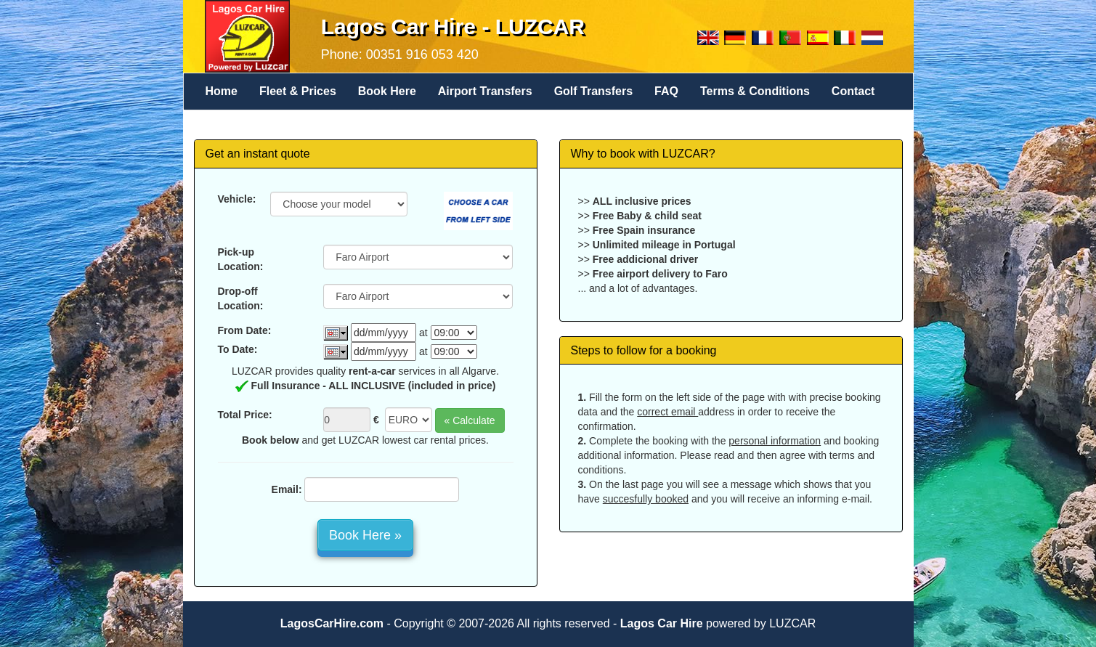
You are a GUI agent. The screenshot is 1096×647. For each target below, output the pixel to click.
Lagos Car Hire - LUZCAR (453, 26)
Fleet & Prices (297, 91)
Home (222, 91)
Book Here (387, 91)
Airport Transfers (485, 91)
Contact (853, 91)
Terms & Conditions (755, 91)
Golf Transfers (593, 91)
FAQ (666, 91)
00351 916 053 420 (422, 54)
